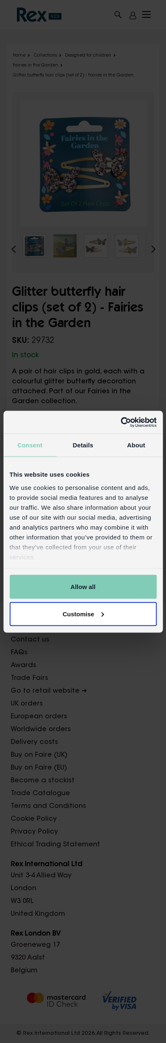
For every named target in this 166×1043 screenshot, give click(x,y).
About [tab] (136, 445)
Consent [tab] (29, 445)
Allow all (83, 586)
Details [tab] (83, 445)
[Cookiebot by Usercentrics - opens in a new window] (120, 422)
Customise (83, 613)
